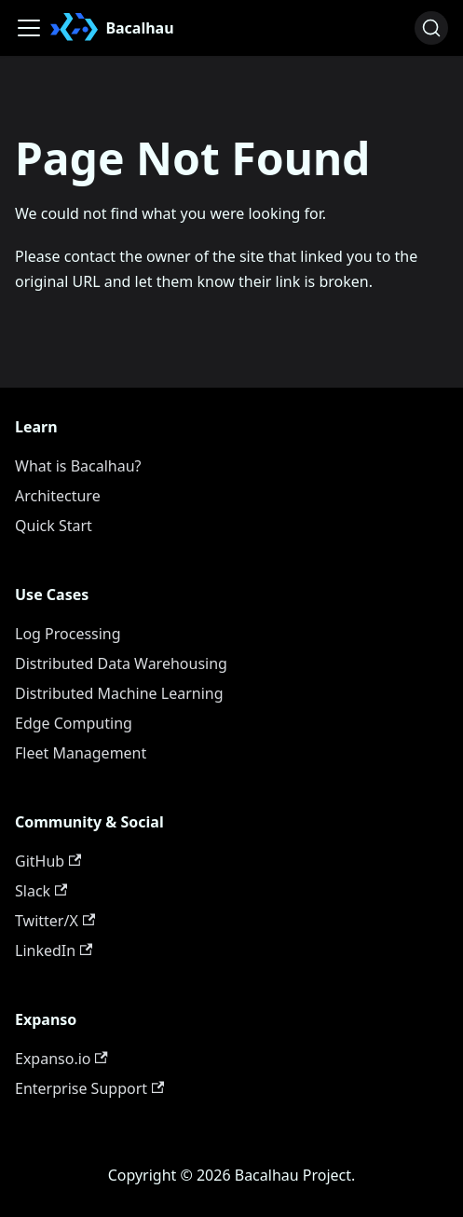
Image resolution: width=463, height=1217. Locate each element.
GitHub (48, 861)
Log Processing (68, 633)
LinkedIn (53, 950)
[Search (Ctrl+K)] (431, 28)
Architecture (58, 495)
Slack (41, 891)
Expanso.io (61, 1058)
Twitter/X (55, 920)
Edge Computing (73, 723)
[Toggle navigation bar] (29, 28)
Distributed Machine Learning (119, 693)
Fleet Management (80, 753)
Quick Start (53, 525)
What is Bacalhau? (78, 466)
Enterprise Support (89, 1088)
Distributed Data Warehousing (121, 663)
